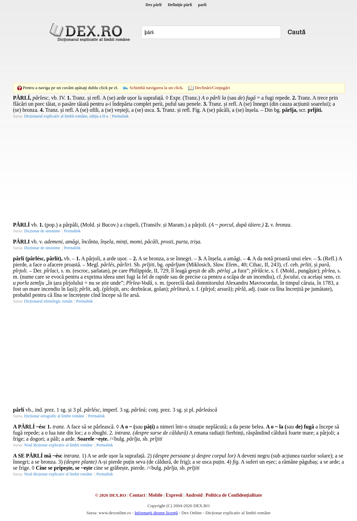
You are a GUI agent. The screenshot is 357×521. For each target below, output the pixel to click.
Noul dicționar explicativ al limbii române (58, 445)
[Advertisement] (179, 62)
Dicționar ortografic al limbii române (54, 416)
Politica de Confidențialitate (234, 495)
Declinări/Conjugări (212, 87)
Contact (137, 495)
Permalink (120, 116)
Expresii (173, 495)
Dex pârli (154, 4)
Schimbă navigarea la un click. (156, 87)
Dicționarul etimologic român (48, 301)
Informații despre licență (156, 512)
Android (193, 495)
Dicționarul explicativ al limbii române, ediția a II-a (66, 116)
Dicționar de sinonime (42, 231)
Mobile (155, 495)
